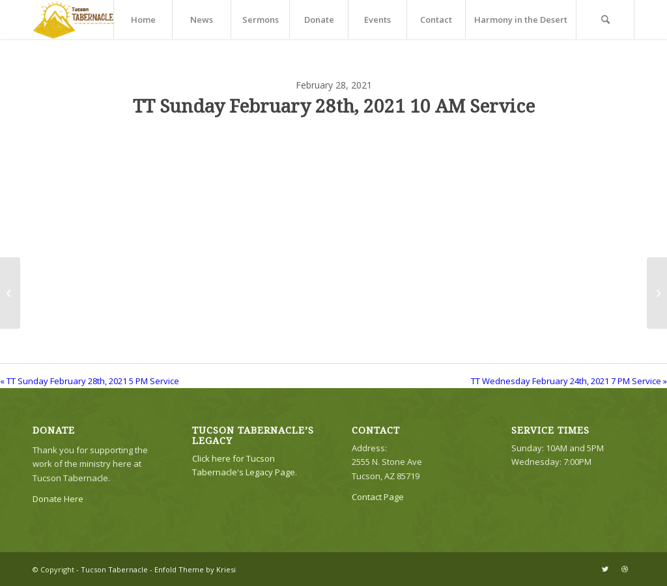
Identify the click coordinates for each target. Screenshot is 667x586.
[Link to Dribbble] (624, 569)
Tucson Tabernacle (114, 569)
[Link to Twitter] (605, 569)
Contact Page (378, 497)
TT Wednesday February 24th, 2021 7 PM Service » (569, 381)
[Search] (605, 19)
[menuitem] (142, 19)
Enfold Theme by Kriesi (195, 569)
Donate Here (58, 499)
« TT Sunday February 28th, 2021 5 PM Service (89, 381)
